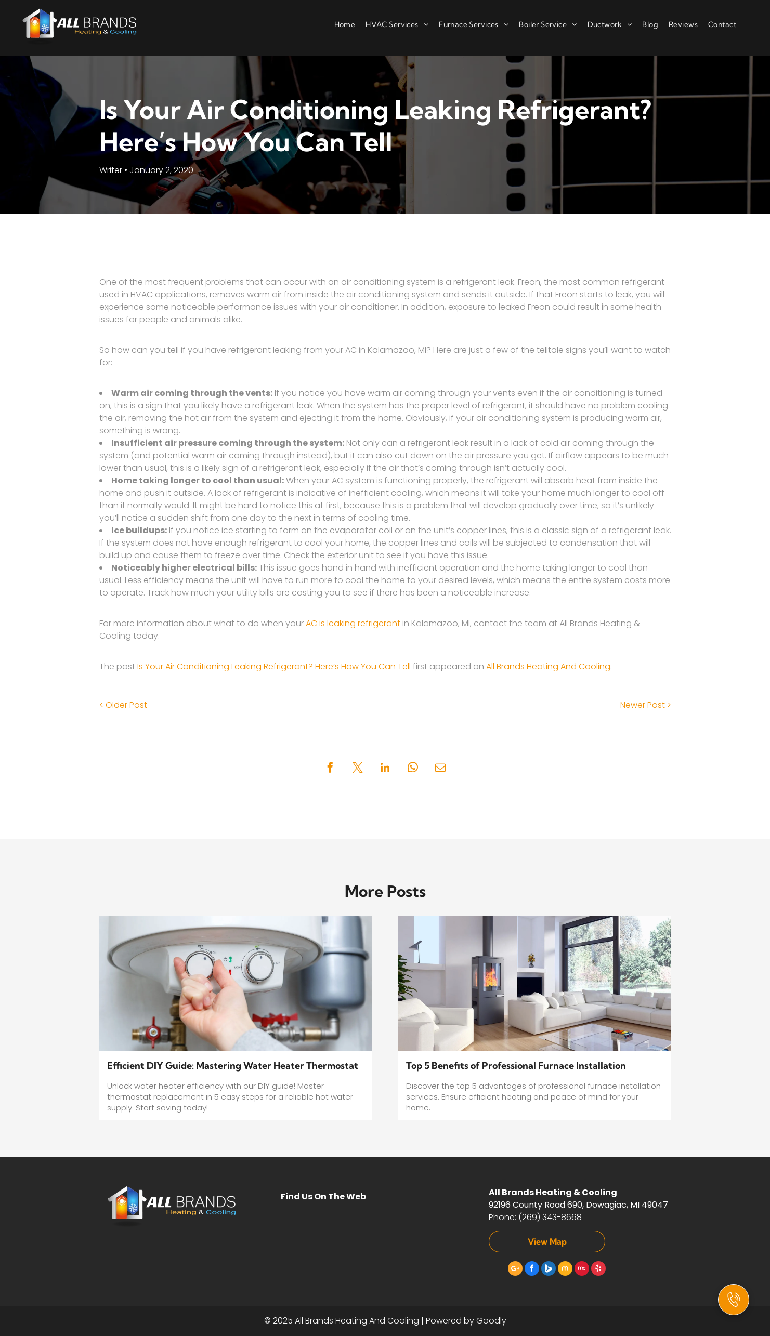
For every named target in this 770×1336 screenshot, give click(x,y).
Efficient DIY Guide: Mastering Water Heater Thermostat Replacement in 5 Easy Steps (232, 1066)
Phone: (502, 1217)
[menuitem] (340, 25)
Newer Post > (645, 705)
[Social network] (548, 1269)
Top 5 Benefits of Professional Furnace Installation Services (516, 1066)
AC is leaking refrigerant (353, 623)
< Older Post (123, 705)
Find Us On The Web (323, 1196)
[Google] (515, 1269)
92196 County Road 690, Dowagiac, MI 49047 (578, 1205)
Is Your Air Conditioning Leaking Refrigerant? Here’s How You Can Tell (274, 666)
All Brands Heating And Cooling (548, 666)
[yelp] (598, 1269)
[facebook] (532, 1269)
